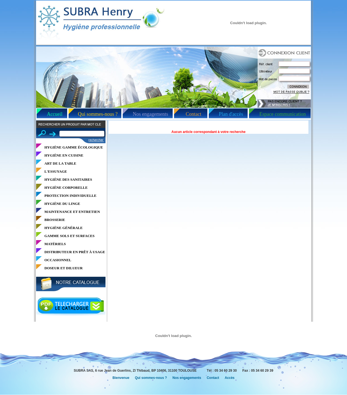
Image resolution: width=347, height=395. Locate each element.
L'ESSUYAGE (55, 171)
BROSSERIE (54, 220)
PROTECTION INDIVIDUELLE (70, 195)
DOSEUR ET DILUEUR (63, 268)
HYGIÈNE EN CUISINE (63, 155)
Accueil (54, 114)
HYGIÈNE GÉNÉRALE (63, 228)
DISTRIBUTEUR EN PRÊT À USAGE (74, 252)
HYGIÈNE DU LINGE (62, 204)
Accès (229, 378)
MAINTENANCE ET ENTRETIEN (72, 212)
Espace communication (282, 114)
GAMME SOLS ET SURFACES (69, 236)
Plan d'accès (231, 114)
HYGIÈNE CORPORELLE (66, 187)
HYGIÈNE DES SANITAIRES (68, 179)
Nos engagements (150, 114)
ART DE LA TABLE (60, 163)
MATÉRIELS (55, 244)
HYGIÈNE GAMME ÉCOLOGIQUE (73, 147)
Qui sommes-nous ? (98, 114)
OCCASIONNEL (57, 260)
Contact (193, 114)
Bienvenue (120, 378)
